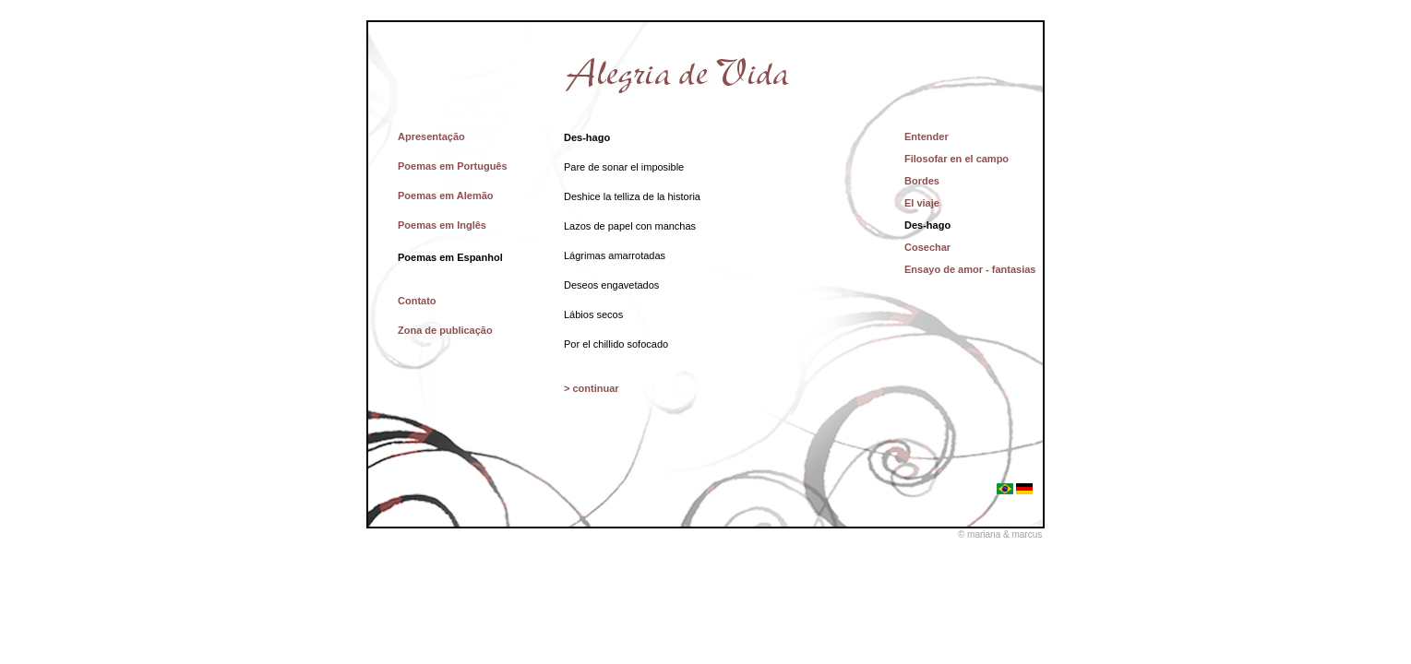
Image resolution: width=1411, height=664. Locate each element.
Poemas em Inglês (442, 225)
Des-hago (927, 225)
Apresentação (431, 136)
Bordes (921, 180)
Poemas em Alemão (446, 195)
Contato (417, 300)
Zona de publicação (445, 330)
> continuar (591, 388)
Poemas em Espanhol (450, 257)
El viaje (921, 202)
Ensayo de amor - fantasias (969, 269)
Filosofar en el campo (956, 158)
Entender (926, 136)
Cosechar (927, 247)
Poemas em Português (453, 166)
